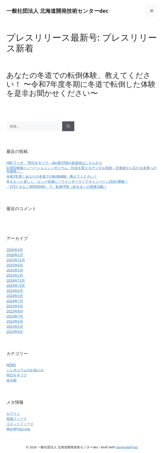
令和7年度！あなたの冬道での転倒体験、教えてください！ (51, 176)
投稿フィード (16, 418)
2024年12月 (15, 280)
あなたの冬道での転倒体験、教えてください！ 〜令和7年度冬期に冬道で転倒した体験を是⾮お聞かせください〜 (81, 84)
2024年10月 (15, 285)
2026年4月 (14, 249)
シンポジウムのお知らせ (25, 370)
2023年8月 (14, 311)
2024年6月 (14, 290)
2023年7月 (14, 316)
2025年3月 (14, 270)
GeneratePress (127, 447)
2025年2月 (14, 275)
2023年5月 (14, 326)
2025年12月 (15, 260)
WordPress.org (18, 429)
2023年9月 (14, 306)
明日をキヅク (16, 375)
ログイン (13, 413)
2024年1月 (14, 301)
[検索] (68, 126)
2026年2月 (14, 255)
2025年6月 (14, 265)
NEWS (11, 365)
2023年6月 (14, 321)
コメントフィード (20, 423)
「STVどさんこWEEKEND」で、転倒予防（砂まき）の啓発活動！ (56, 186)
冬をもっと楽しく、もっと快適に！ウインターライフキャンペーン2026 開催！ (67, 181)
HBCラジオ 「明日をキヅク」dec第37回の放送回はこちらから (54, 162)
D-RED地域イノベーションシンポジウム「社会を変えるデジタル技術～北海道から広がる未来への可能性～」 (81, 170)
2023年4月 (14, 331)
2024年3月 (14, 295)
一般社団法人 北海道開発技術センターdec (57, 10)
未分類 (11, 380)
